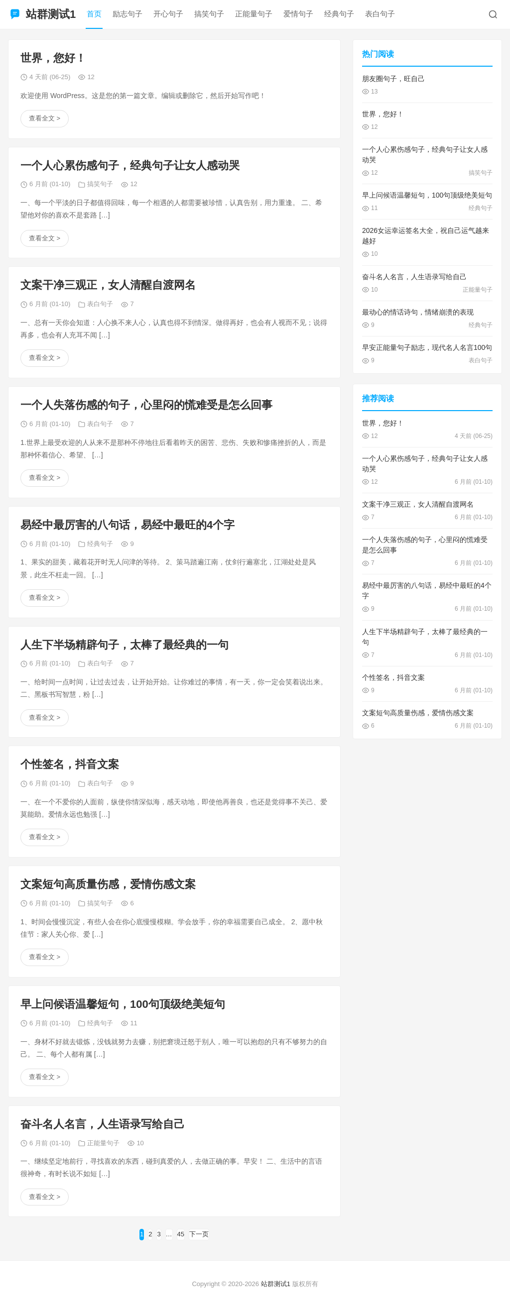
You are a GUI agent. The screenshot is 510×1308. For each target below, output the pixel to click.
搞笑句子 (209, 13)
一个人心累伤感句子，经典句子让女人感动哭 (130, 165)
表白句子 (380, 13)
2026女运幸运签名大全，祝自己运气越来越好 (425, 235)
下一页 (199, 1234)
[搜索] (493, 14)
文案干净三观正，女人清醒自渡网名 (108, 285)
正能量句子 (253, 13)
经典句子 (339, 13)
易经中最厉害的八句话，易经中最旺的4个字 (127, 525)
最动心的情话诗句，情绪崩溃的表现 (418, 312)
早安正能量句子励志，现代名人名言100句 (427, 347)
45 (180, 1234)
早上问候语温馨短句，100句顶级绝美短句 (122, 1004)
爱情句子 (298, 13)
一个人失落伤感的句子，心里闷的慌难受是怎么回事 (146, 405)
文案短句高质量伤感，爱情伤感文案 (108, 884)
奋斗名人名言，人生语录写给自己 (102, 1124)
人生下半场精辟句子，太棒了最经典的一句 (124, 645)
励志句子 (127, 13)
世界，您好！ (53, 58)
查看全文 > (44, 118)
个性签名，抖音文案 (69, 764)
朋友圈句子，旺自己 (393, 79)
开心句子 (168, 13)
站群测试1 (275, 1284)
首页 (94, 13)
